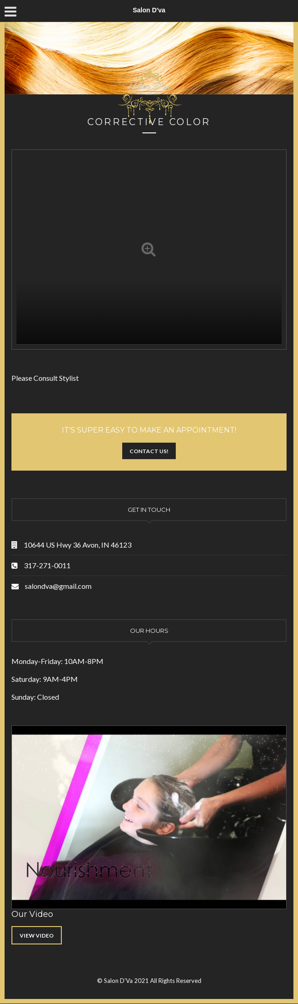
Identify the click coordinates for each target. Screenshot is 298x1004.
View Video (37, 935)
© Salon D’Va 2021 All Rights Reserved (149, 980)
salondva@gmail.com (58, 586)
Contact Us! (149, 451)
